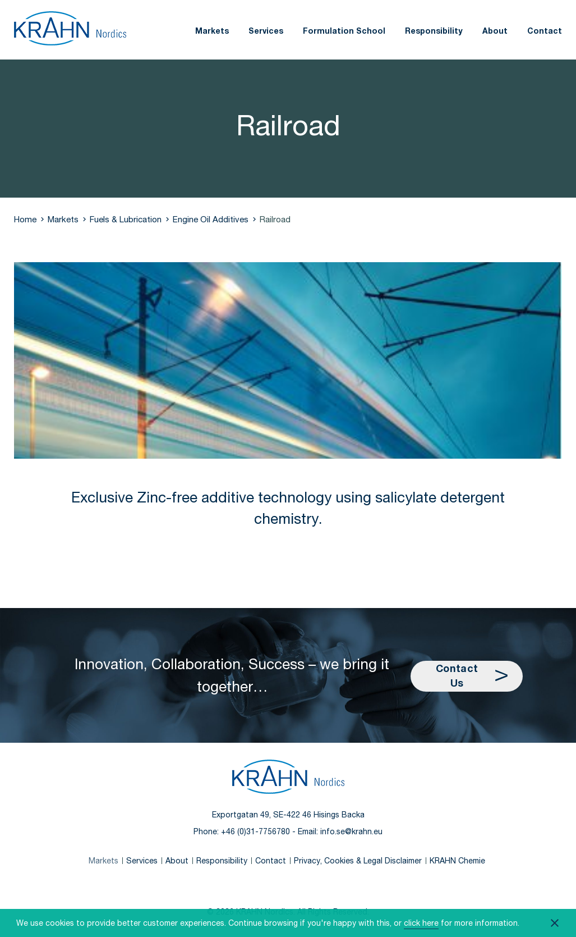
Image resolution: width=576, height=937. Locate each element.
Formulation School (344, 30)
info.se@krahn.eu (351, 831)
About (495, 30)
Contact (544, 30)
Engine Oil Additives (210, 219)
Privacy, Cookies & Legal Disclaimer (358, 860)
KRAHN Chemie (457, 860)
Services (265, 30)
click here (421, 922)
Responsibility (434, 30)
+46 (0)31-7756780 (255, 831)
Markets (212, 30)
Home (25, 219)
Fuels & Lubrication (126, 219)
